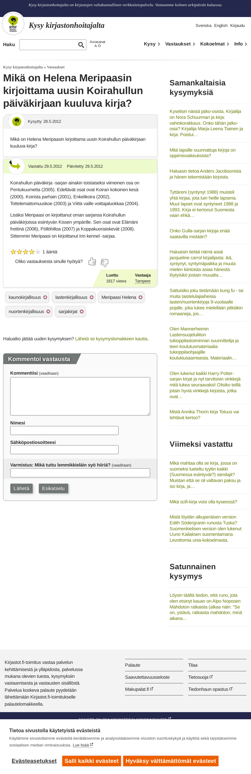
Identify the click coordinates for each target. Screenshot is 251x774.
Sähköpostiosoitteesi (33, 442)
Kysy (150, 43)
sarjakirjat (67, 311)
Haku (9, 44)
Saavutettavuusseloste (147, 677)
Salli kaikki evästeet (92, 761)
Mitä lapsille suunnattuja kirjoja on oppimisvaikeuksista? (203, 152)
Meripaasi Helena (119, 297)
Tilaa (192, 665)
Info (238, 43)
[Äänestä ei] (104, 263)
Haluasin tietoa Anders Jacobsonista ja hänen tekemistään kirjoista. (205, 173)
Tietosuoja (198, 677)
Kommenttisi (24, 373)
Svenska (203, 25)
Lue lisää (81, 746)
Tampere (142, 281)
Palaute (132, 665)
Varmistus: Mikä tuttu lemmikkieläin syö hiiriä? (60, 464)
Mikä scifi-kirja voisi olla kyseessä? (203, 501)
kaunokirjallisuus (25, 297)
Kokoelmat (212, 43)
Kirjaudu (237, 25)
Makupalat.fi (137, 689)
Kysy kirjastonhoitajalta (23, 67)
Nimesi (17, 422)
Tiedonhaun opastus (208, 689)
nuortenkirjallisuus (26, 311)
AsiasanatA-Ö (97, 44)
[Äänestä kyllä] (93, 261)
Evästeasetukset (34, 761)
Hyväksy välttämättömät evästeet (172, 761)
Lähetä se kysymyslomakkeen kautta (111, 338)
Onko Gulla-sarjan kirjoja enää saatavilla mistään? (200, 233)
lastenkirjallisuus (71, 297)
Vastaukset (178, 43)
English (220, 25)
